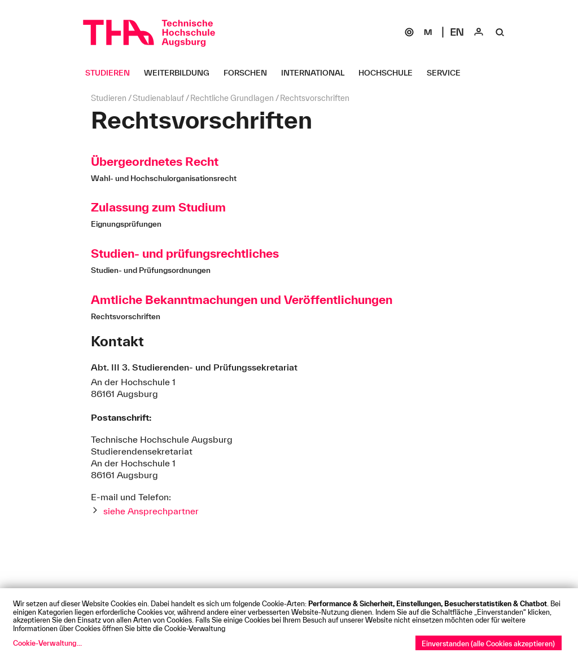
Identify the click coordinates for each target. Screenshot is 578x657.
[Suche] (500, 32)
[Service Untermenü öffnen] (448, 72)
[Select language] (457, 32)
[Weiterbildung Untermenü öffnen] (181, 72)
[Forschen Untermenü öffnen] (249, 72)
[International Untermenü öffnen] (317, 72)
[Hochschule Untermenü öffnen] (390, 72)
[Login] (478, 32)
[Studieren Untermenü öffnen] (111, 72)
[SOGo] (409, 32)
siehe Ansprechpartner (151, 511)
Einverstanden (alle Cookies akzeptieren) (488, 643)
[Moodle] (428, 32)
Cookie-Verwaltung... (47, 643)
